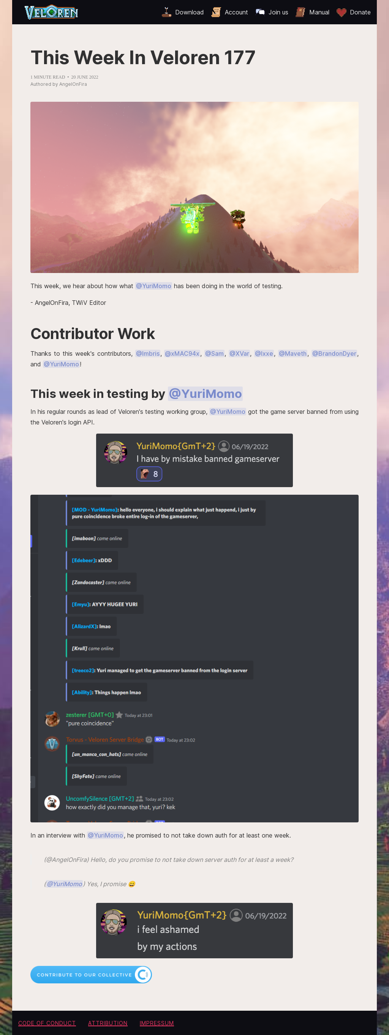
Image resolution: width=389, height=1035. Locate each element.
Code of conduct (47, 1023)
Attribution (108, 1023)
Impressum (157, 1023)
